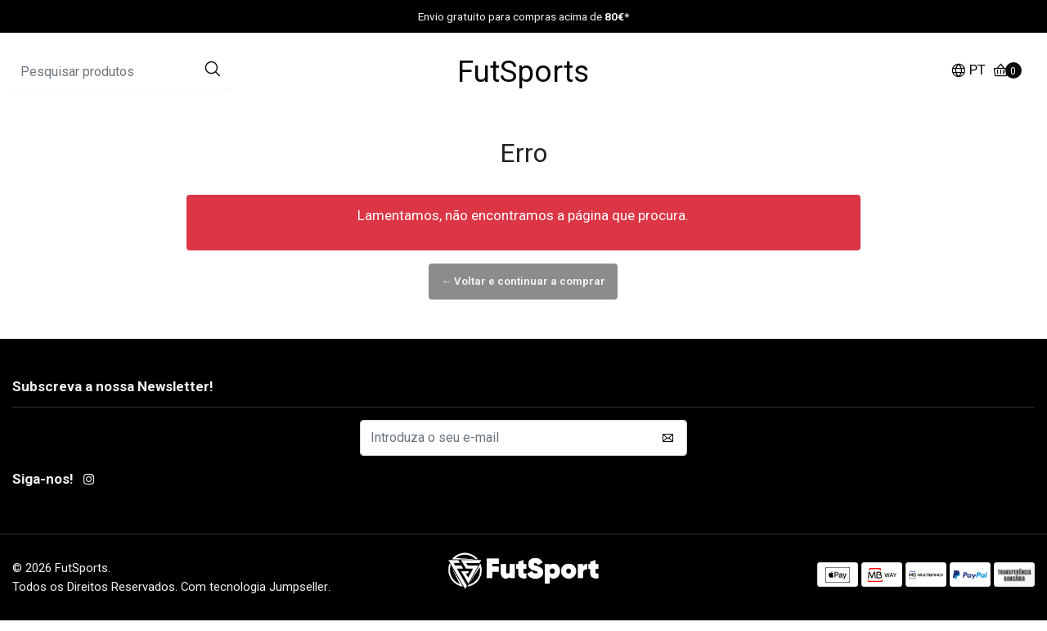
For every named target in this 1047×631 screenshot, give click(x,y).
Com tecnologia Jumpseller (254, 596)
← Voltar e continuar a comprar (523, 291)
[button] (968, 77)
